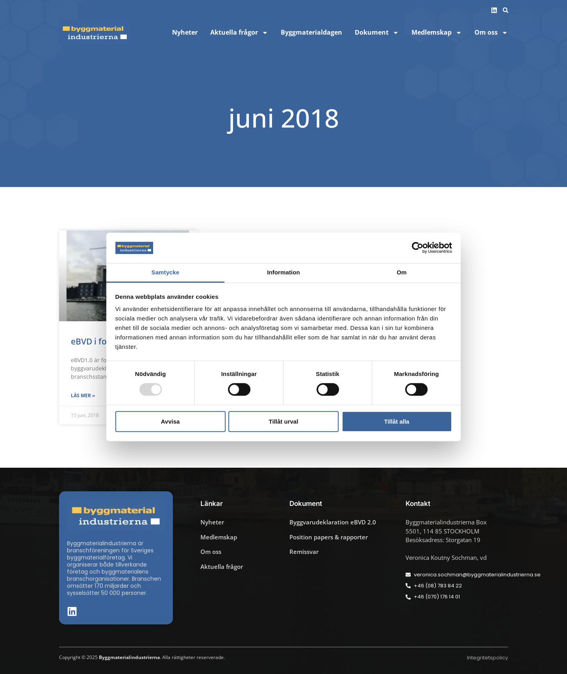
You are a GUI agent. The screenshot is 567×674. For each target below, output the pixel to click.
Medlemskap (436, 32)
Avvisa (170, 421)
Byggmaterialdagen (311, 32)
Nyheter (185, 32)
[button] (505, 10)
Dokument (377, 32)
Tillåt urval (283, 421)
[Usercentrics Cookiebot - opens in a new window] (417, 248)
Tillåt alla (397, 421)
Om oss (491, 32)
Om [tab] (401, 272)
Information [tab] (283, 272)
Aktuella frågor (239, 32)
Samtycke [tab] (166, 272)
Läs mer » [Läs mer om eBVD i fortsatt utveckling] (83, 395)
